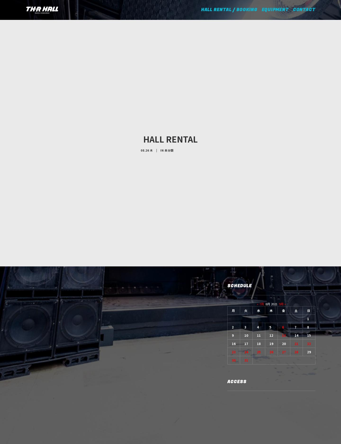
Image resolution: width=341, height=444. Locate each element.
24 (246, 317)
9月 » (282, 269)
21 (296, 309)
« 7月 (260, 269)
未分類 (169, 133)
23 (234, 317)
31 (246, 325)
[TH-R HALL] (42, 9)
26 (271, 317)
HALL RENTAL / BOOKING (230, 10)
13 (284, 300)
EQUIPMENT (275, 10)
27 (284, 317)
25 (259, 317)
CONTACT (304, 10)
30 (234, 325)
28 (296, 317)
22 (309, 309)
